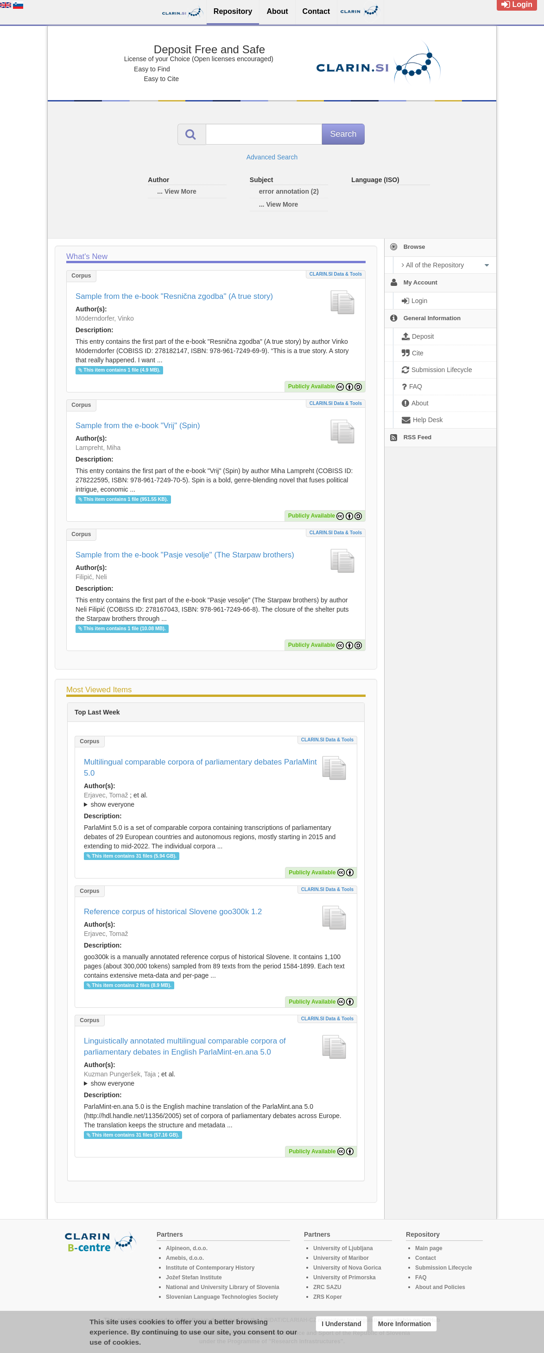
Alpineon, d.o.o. (187, 1248)
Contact (425, 1258)
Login (516, 4)
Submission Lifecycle (443, 1267)
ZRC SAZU (327, 1287)
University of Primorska (344, 1277)
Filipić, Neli (91, 577)
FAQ (421, 1277)
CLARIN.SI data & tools (336, 274)
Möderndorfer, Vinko (105, 318)
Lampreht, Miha (98, 447)
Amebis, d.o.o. (185, 1258)
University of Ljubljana (343, 1248)
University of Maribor (341, 1258)
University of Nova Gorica (347, 1267)
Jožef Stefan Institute (194, 1277)
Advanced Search (272, 157)
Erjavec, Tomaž (106, 795)
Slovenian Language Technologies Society (222, 1297)
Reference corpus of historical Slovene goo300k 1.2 (173, 911)
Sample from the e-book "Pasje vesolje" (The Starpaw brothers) (185, 554)
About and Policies (440, 1287)
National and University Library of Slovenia (222, 1287)
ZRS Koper (327, 1297)
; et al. (216, 800)
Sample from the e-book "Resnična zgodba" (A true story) (174, 296)
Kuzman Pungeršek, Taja (120, 1074)
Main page (429, 1248)
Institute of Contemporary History (210, 1267)
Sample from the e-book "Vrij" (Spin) (138, 425)
